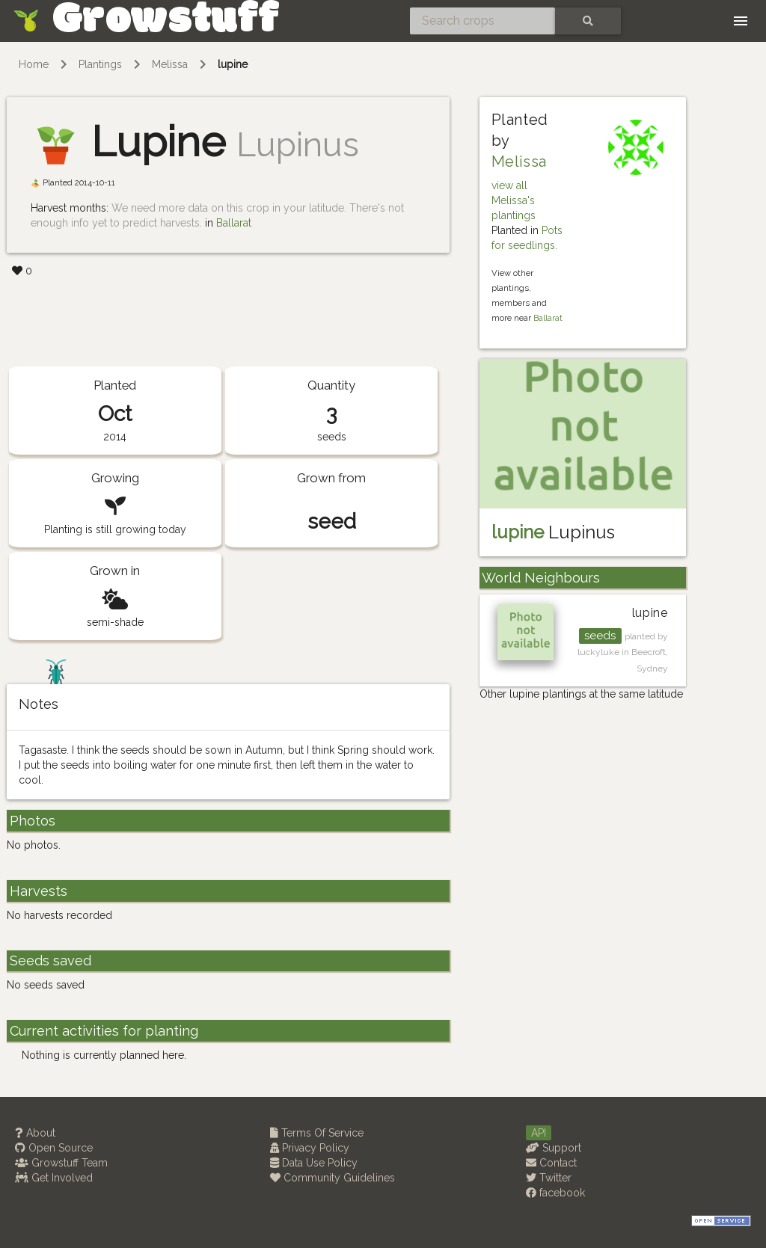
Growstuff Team (61, 1163)
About (35, 1133)
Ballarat (233, 223)
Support (553, 1148)
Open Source (54, 1148)
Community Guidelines (332, 1178)
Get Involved (54, 1178)
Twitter (549, 1178)
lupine (233, 64)
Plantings (100, 64)
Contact (551, 1163)
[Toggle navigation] (740, 20)
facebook (555, 1193)
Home (34, 64)
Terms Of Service (317, 1133)
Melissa (170, 64)
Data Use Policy (314, 1163)
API (538, 1133)
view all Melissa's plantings (513, 200)
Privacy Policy (309, 1148)
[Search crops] (482, 20)
